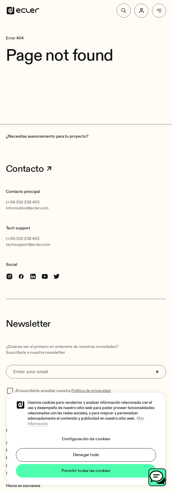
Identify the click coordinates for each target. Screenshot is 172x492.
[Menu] (159, 11)
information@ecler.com (27, 208)
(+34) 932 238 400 (23, 202)
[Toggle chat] (157, 477)
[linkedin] (33, 276)
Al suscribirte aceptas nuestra (63, 390)
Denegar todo (86, 454)
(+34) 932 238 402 (22, 238)
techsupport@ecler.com (28, 244)
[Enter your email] (86, 371)
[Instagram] (9, 276)
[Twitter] (56, 276)
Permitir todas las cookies (86, 470)
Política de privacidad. (91, 390)
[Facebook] (21, 276)
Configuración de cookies (86, 438)
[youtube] (44, 276)
